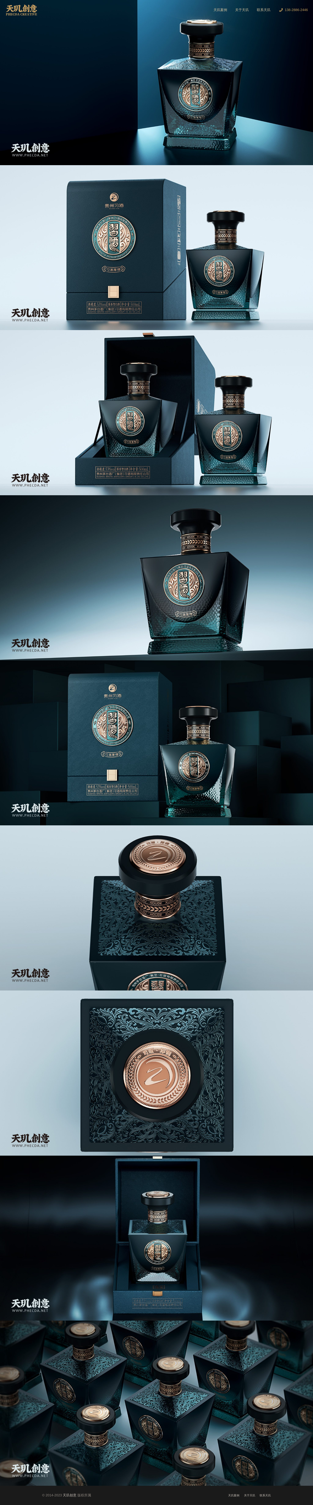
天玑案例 (233, 1495)
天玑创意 (69, 1495)
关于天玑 (249, 1495)
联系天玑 (265, 1495)
